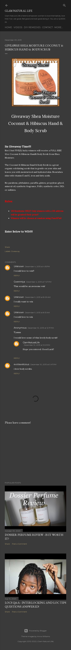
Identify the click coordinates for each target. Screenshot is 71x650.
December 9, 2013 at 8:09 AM (37, 297)
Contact (47, 27)
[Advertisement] (35, 453)
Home (8, 27)
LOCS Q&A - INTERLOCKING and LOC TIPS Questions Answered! (35, 604)
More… (58, 27)
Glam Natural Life (18, 10)
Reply (17, 275)
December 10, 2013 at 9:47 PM (43, 364)
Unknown (19, 266)
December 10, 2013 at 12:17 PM (41, 328)
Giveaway (15, 251)
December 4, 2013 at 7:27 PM (38, 282)
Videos (18, 27)
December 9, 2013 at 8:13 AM (37, 312)
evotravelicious (21, 364)
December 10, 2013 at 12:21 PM (37, 345)
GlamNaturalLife (31, 342)
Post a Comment (19, 544)
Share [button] (7, 247)
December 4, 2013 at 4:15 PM (37, 266)
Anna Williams (43, 636)
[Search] (64, 5)
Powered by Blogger (35, 631)
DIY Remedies (32, 27)
